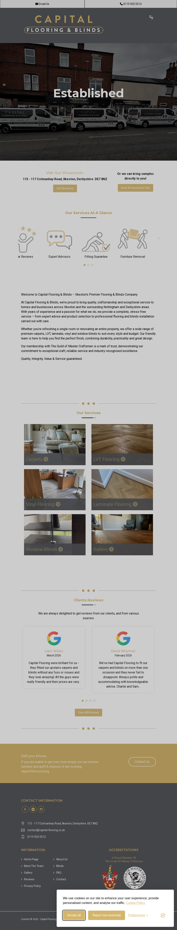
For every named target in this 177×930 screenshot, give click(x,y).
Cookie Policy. (136, 903)
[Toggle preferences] (138, 915)
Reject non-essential (106, 915)
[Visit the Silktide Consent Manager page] (163, 915)
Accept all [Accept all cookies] (74, 915)
